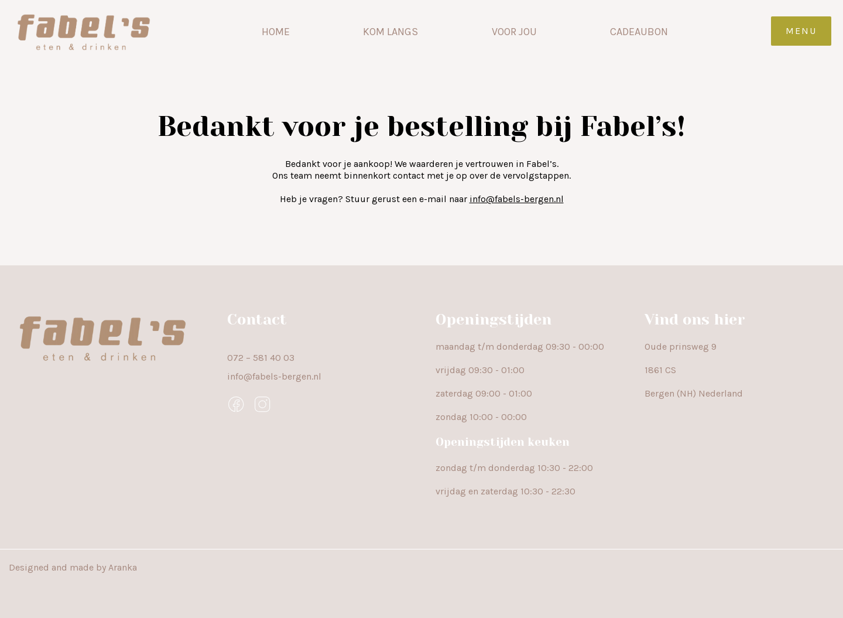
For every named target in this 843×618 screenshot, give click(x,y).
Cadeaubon (639, 31)
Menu (801, 30)
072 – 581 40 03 (260, 357)
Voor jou (514, 31)
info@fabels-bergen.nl (517, 198)
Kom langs (390, 31)
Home (276, 31)
